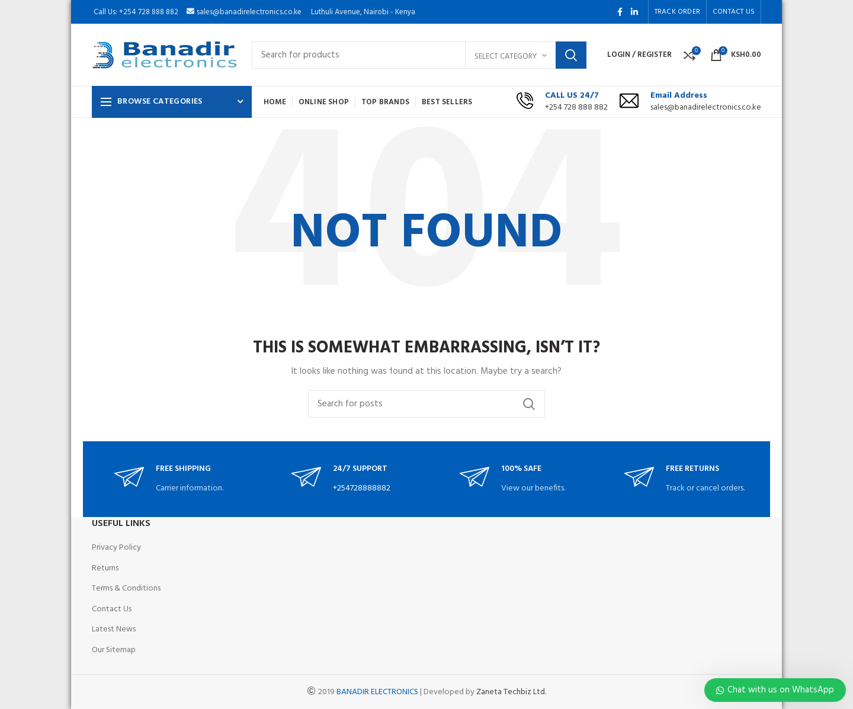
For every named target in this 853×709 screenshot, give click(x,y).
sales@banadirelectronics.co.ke (705, 107)
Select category (505, 56)
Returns (105, 568)
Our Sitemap (114, 650)
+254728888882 (361, 488)
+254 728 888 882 (576, 107)
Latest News (114, 629)
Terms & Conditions (126, 588)
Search (571, 55)
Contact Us (112, 609)
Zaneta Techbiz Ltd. (511, 692)
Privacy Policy (116, 547)
